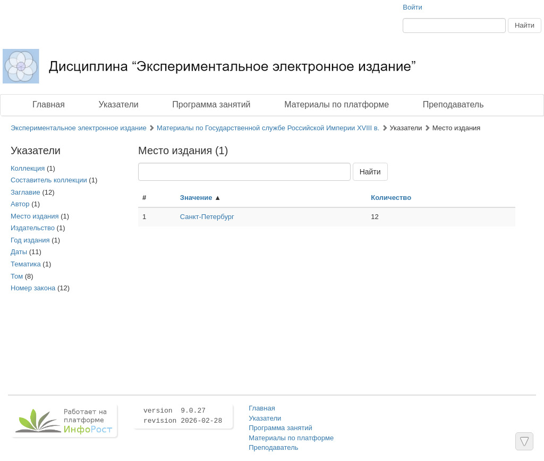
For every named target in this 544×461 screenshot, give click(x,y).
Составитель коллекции (49, 180)
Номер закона (33, 288)
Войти (412, 7)
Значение (196, 198)
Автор (20, 204)
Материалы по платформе (336, 104)
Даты (19, 252)
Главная (48, 104)
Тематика (26, 264)
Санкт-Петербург (207, 217)
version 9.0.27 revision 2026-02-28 (182, 416)
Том (17, 276)
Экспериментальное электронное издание (79, 128)
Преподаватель (453, 104)
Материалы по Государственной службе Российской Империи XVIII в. (268, 128)
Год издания (30, 240)
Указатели (119, 104)
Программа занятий (211, 104)
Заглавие (25, 192)
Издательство (33, 228)
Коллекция (28, 168)
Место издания (35, 216)
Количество (391, 198)
